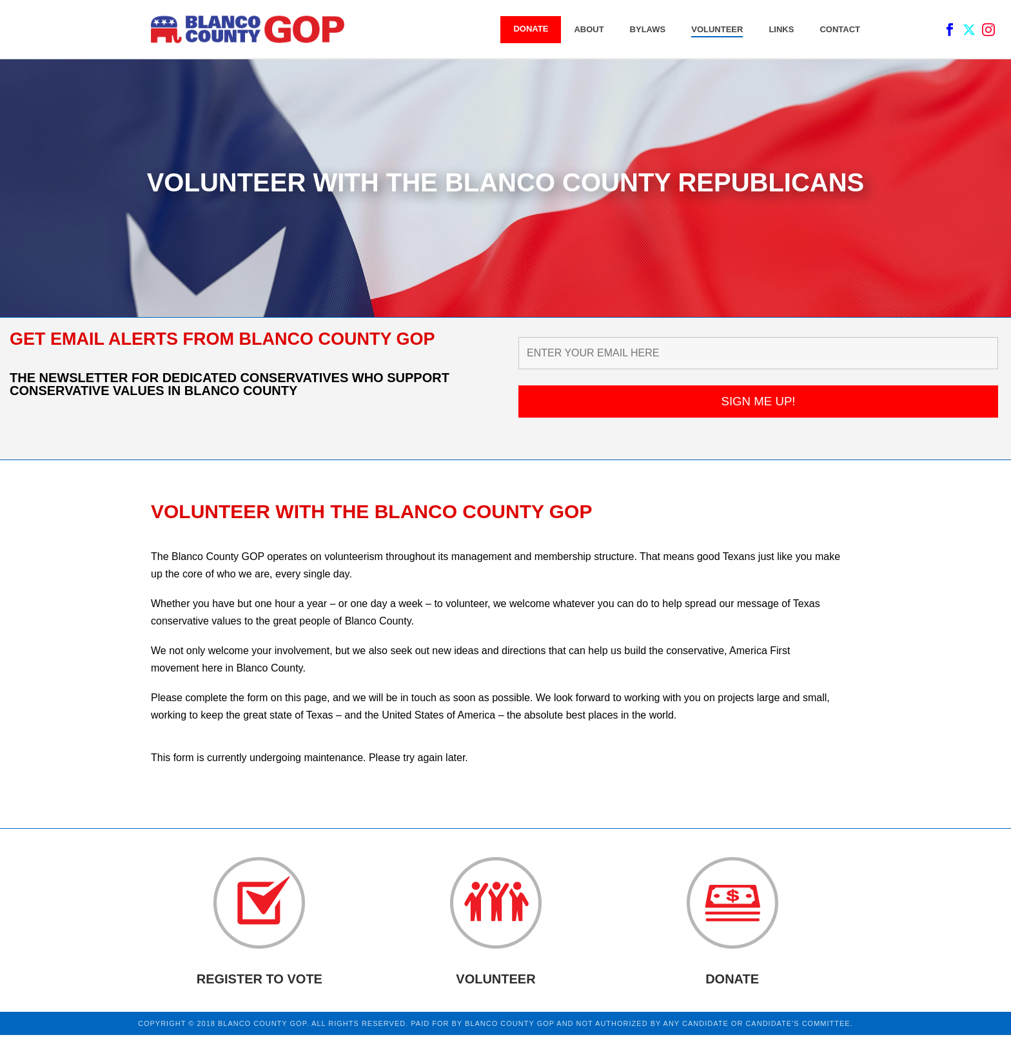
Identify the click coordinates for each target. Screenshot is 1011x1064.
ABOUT (589, 29)
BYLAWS (648, 29)
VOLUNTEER (717, 29)
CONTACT (840, 29)
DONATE (530, 29)
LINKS (781, 29)
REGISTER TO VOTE (259, 979)
